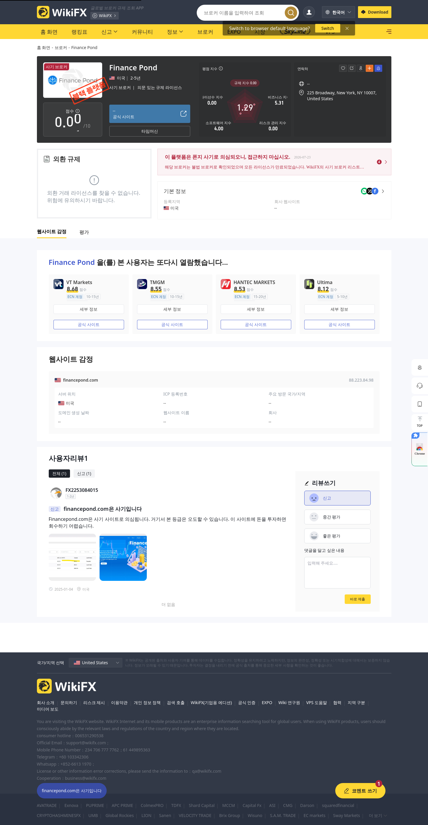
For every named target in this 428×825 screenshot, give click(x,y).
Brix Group (229, 815)
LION (146, 815)
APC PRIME (122, 805)
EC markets (315, 815)
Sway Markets (346, 815)
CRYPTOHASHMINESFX (59, 815)
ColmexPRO (152, 805)
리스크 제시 (94, 702)
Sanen (165, 815)
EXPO (267, 702)
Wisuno (255, 815)
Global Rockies (119, 815)
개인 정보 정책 (147, 702)
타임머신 (149, 131)
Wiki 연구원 (289, 702)
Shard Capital (201, 805)
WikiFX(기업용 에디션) (211, 702)
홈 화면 (44, 47)
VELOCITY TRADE (195, 815)
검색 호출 (176, 702)
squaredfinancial (338, 805)
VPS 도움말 (316, 702)
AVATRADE (47, 805)
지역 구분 (356, 702)
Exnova (71, 805)
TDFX (176, 805)
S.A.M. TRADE (283, 815)
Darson (307, 805)
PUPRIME (95, 805)
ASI (272, 805)
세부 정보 (88, 309)
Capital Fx (252, 805)
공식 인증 (247, 702)
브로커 (61, 47)
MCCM (228, 805)
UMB (93, 815)
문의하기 (69, 702)
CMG (288, 805)
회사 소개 (46, 702)
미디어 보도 (48, 709)
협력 (337, 702)
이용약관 (119, 702)
